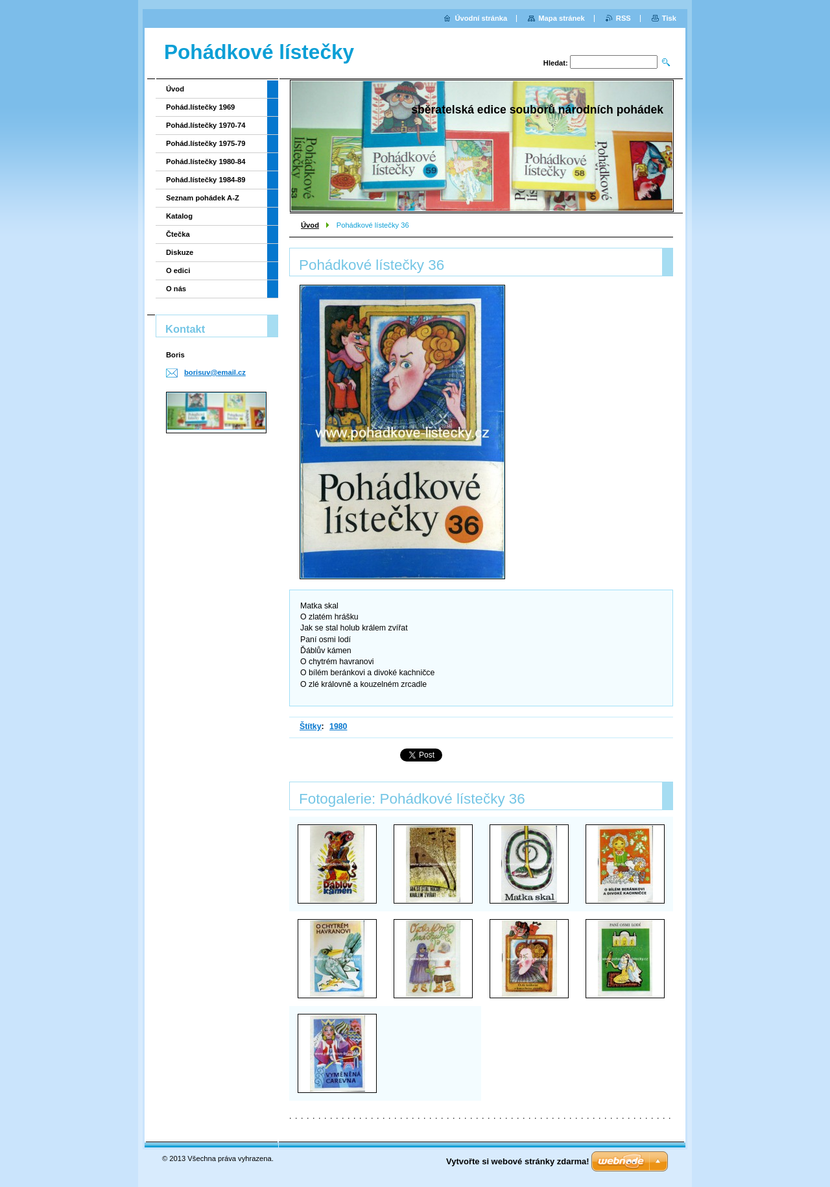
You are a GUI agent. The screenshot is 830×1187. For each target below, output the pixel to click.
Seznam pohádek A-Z (202, 198)
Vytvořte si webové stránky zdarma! (517, 1161)
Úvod (310, 225)
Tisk (669, 18)
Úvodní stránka (481, 18)
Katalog (179, 216)
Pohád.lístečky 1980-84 (206, 161)
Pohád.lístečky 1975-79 (206, 143)
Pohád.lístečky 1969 (200, 107)
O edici (178, 270)
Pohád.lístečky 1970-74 (206, 125)
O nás (176, 289)
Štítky (311, 726)
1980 (338, 726)
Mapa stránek (561, 18)
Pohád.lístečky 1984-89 (206, 180)
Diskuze (179, 252)
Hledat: (555, 63)
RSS (623, 18)
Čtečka (178, 234)
